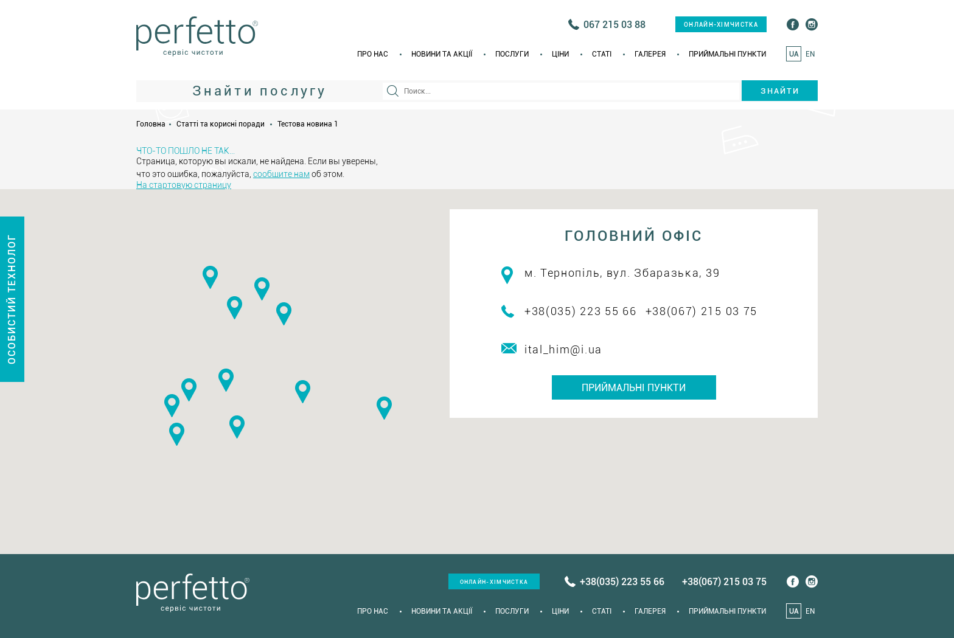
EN (810, 54)
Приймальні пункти (727, 54)
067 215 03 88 (614, 24)
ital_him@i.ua (563, 349)
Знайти (780, 90)
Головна (150, 124)
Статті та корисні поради (220, 124)
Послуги (512, 54)
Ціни (560, 54)
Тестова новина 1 (307, 124)
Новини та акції (441, 54)
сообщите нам (281, 174)
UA (794, 54)
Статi (601, 54)
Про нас (372, 54)
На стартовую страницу (183, 185)
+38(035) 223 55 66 (580, 311)
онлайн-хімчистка (721, 24)
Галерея (650, 54)
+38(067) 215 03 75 (702, 311)
